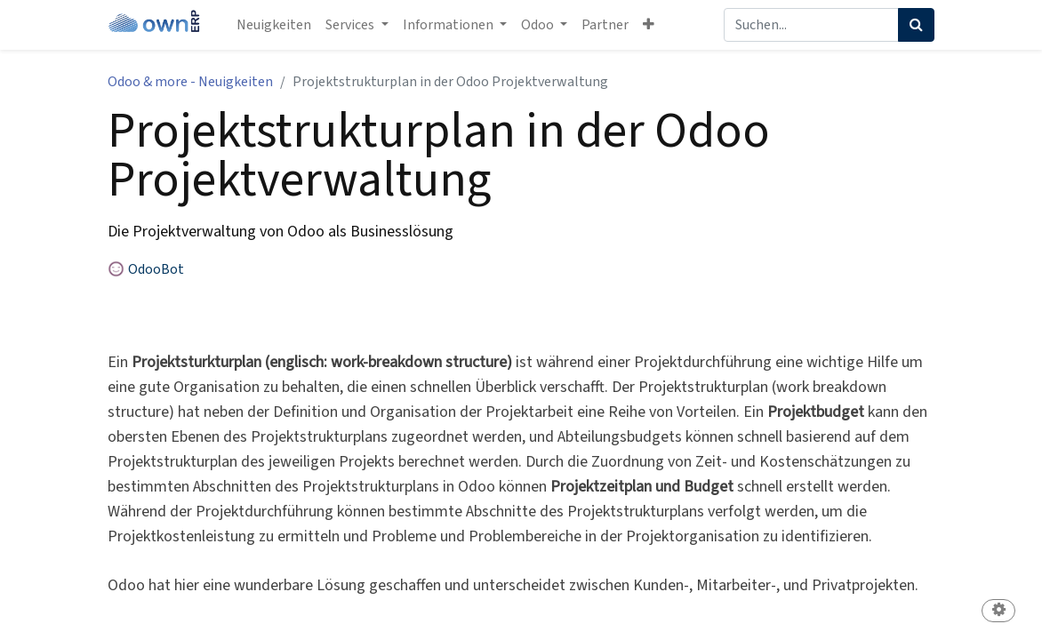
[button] (648, 25)
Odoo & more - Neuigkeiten (190, 82)
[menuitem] (273, 25)
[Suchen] (916, 25)
